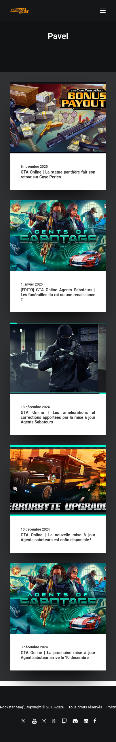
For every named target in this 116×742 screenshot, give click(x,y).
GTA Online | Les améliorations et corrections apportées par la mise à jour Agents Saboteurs (58, 417)
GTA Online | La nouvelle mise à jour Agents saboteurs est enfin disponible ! (58, 537)
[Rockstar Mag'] (19, 11)
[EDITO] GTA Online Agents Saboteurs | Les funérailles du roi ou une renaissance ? (58, 295)
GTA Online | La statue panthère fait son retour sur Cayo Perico (58, 174)
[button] (103, 10)
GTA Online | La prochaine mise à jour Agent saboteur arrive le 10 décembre (58, 655)
